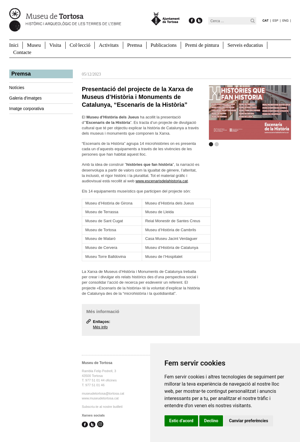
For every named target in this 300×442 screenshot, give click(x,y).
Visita (55, 45)
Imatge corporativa (26, 108)
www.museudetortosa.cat (100, 398)
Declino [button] (211, 420)
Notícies (17, 87)
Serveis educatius (245, 45)
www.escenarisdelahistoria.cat (161, 181)
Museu (34, 45)
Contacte (22, 52)
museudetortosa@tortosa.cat (103, 393)
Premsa (134, 45)
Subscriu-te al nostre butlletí (102, 406)
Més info (100, 327)
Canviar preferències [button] (248, 420)
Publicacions (163, 45)
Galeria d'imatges (25, 98)
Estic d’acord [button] (181, 420)
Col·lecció (80, 45)
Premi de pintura (202, 45)
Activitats (109, 45)
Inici (14, 45)
